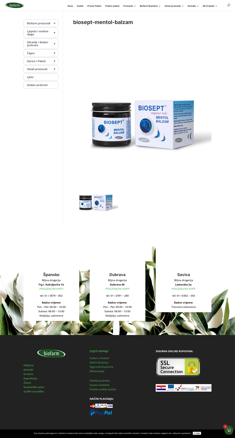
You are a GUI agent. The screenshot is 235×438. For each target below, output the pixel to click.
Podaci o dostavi (99, 358)
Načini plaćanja (99, 362)
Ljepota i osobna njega (42, 33)
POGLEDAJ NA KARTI (51, 288)
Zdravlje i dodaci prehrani (42, 44)
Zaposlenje (30, 378)
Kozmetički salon (34, 387)
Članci (27, 382)
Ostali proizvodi (173, 6)
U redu (197, 433)
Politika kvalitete (100, 380)
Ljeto (30, 77)
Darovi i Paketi (42, 61)
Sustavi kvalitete (99, 385)
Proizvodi (128, 6)
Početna (28, 365)
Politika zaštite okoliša (103, 389)
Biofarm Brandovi (149, 6)
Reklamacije (97, 371)
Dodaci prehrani (37, 85)
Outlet (80, 6)
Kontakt (192, 6)
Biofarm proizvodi (42, 23)
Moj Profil (222, 6)
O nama (28, 374)
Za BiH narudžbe (34, 391)
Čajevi (42, 53)
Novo (70, 6)
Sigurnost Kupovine (101, 367)
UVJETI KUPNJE (99, 351)
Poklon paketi (112, 6)
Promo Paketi (94, 6)
